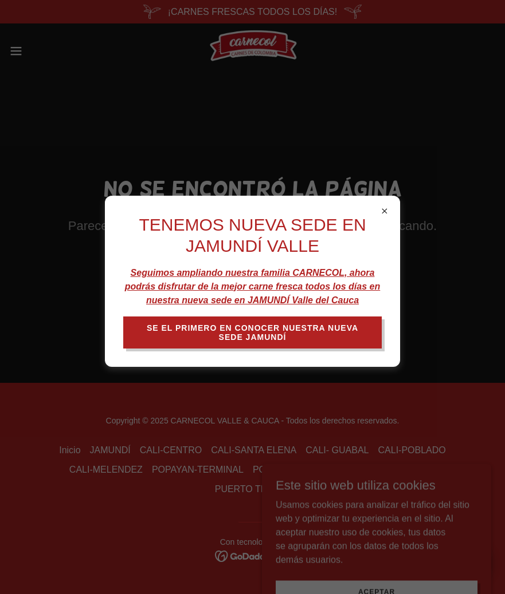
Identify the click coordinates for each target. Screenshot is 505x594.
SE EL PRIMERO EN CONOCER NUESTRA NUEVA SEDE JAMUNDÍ (252, 332)
